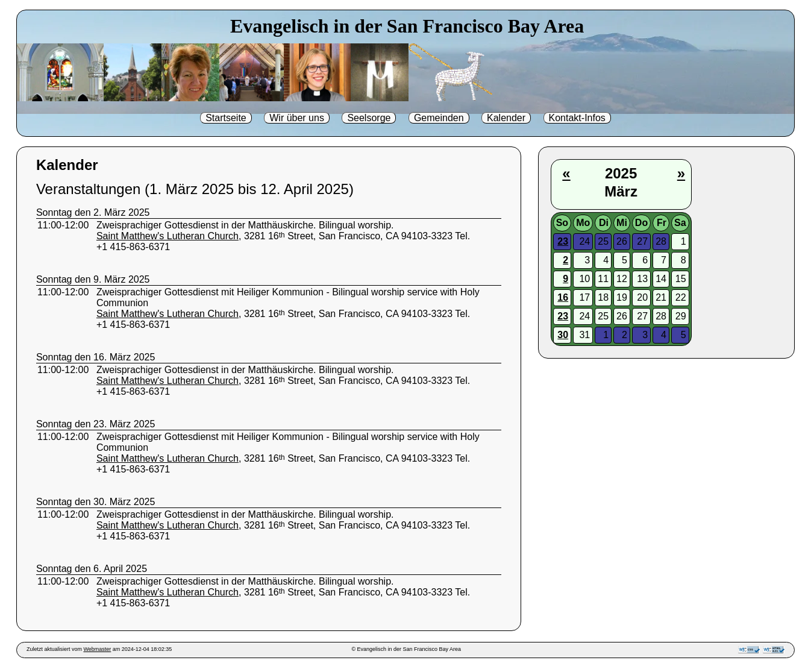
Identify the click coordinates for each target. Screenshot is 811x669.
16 (562, 297)
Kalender (506, 118)
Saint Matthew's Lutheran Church (167, 236)
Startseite (225, 118)
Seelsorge (368, 118)
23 (562, 241)
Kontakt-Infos (577, 118)
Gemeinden (439, 118)
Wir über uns (296, 118)
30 (562, 335)
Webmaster (97, 649)
